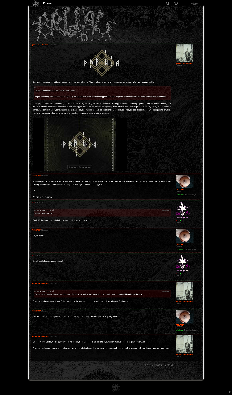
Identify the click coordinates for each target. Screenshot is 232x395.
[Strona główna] (35, 3)
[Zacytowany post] (53, 210)
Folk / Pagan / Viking (159, 365)
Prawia (48, 3)
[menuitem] (199, 375)
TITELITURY (42, 210)
